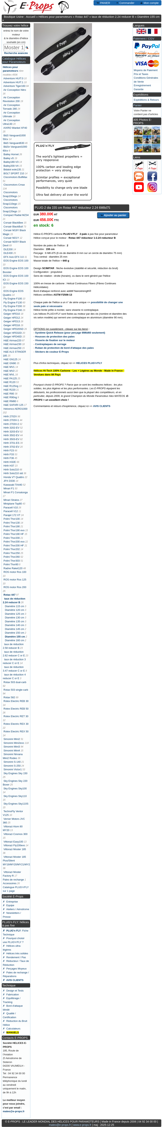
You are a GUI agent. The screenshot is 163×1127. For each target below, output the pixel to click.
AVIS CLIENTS (101, 406)
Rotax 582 (9, 697)
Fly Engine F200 (13, 306)
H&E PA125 (10, 378)
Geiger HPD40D (13, 336)
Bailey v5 (9, 158)
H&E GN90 (10, 363)
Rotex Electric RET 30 (16, 716)
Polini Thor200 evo (14, 541)
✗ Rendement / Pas (14, 957)
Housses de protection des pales (55, 336)
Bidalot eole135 (12, 169)
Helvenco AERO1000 (15, 408)
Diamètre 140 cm (14, 625)
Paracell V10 (11, 507)
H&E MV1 (9, 366)
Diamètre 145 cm (14, 629)
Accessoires (9, 883)
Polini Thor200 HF (14, 545)
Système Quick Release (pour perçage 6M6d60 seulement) (70, 332)
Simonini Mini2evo (14, 742)
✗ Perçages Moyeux (14, 968)
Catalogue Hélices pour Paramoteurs (14, 60)
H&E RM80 (10, 401)
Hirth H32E (10, 461)
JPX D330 (9, 480)
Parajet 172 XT (12, 515)
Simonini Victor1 (13, 769)
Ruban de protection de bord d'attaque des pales (64, 347)
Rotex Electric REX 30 (16, 723)
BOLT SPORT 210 (14, 173)
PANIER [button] (103, 2)
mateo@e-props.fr (14, 1111)
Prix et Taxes (141, 74)
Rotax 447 (82, 16)
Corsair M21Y (11, 237)
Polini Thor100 (12, 518)
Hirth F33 (9, 454)
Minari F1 (9, 488)
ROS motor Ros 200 (15, 587)
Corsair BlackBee (13, 222)
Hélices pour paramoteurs (55, 16)
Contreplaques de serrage (50, 344)
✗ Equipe (8, 905)
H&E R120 (9, 382)
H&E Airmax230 (12, 344)
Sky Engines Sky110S (16, 803)
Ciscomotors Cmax (14, 184)
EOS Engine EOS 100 (16, 260)
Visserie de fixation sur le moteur (55, 340)
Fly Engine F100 (13, 298)
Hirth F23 (9, 450)
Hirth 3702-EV (11, 446)
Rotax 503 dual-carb (15, 682)
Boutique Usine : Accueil (19, 16)
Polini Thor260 (12, 556)
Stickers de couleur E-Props (52, 351)
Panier (137, 105)
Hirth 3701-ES (11, 442)
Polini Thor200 (12, 537)
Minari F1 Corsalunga (16, 492)
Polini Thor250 (12, 553)
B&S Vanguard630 (14, 143)
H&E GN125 (11, 359)
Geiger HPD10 (12, 313)
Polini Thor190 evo (14, 530)
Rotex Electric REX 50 (16, 731)
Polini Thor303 (12, 560)
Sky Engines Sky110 (15, 796)
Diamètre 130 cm (14, 617)
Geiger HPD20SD (14, 329)
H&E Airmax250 (12, 348)
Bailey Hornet (11, 154)
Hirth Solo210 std (13, 473)
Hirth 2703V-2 (11, 424)
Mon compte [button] (149, 2)
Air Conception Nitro (14, 89)
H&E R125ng (11, 386)
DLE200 (8, 249)
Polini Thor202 (12, 549)
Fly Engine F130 (13, 302)
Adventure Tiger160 (14, 86)
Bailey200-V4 (11, 165)
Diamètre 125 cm (14, 613)
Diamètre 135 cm (14, 621)
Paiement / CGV (143, 38)
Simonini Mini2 (12, 739)
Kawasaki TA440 (13, 484)
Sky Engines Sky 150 (15, 773)
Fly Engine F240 (13, 310)
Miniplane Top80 (13, 503)
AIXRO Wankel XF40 (15, 127)
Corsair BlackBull (13, 226)
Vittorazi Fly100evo (14, 845)
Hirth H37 (9, 465)
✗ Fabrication (11, 994)
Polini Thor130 (12, 522)
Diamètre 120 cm (14, 609)
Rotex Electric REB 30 (16, 701)
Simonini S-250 (12, 765)
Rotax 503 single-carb (16, 689)
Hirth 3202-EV (11, 427)
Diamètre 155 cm (148, 16)
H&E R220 (9, 389)
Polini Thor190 (12, 526)
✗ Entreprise (10, 901)
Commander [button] (125, 2)
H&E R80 (9, 393)
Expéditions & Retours (146, 99)
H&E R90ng (10, 397)
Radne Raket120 (13, 568)
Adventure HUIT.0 (13, 78)
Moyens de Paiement (146, 70)
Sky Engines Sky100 (15, 788)
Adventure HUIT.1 (13, 82)
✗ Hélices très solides (15, 953)
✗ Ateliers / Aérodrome (16, 909)
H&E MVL (9, 374)
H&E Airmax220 (12, 340)
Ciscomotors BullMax (15, 177)
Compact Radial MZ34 (16, 215)
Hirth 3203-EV (11, 431)
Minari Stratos (11, 499)
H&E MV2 (9, 370)
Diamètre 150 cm (14, 632)
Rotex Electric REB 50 (16, 708)
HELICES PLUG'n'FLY (89, 363)
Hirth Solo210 (11, 469)
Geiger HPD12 (12, 317)
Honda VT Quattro (14, 477)
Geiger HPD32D (13, 332)
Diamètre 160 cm (14, 640)
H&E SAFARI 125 (13, 404)
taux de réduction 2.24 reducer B (113, 16)
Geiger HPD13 (12, 321)
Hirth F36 (9, 458)
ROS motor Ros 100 (15, 572)
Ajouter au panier (113, 215)
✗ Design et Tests (13, 990)
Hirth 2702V (10, 416)
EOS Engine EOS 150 (16, 283)
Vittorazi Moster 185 (15, 849)
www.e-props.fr (82, 1124)
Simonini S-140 (12, 761)
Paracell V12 (11, 511)
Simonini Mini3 (12, 746)
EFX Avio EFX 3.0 (14, 256)
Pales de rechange (13, 879)
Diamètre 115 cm (14, 606)
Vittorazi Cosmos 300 (15, 834)
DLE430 (8, 253)
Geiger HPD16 (12, 325)
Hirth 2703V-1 (11, 420)
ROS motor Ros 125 (15, 579)
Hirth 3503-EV (11, 439)
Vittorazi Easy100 (13, 841)
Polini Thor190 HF (14, 534)
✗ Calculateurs (11, 1028)
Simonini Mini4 (12, 750)
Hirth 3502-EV (11, 435)
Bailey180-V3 (11, 161)
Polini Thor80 (11, 564)
